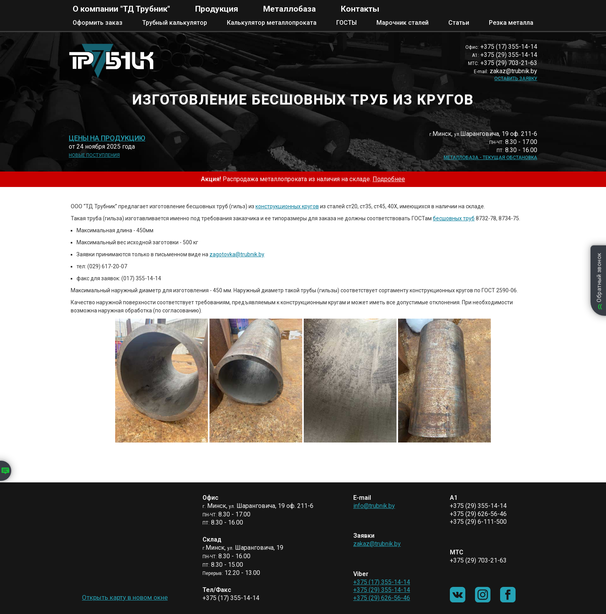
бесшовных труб (454, 218)
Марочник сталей (402, 22)
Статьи (458, 22)
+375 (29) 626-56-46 (381, 598)
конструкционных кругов (287, 206)
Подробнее (389, 179)
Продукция (216, 9)
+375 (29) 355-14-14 (381, 589)
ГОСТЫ (346, 22)
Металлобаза (289, 9)
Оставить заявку (515, 78)
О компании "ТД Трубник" (121, 9)
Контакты (360, 9)
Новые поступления (94, 155)
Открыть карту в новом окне (125, 597)
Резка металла (511, 22)
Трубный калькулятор (174, 22)
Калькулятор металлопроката (272, 22)
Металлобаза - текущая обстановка (490, 157)
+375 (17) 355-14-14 (381, 582)
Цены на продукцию (107, 138)
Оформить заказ (98, 22)
